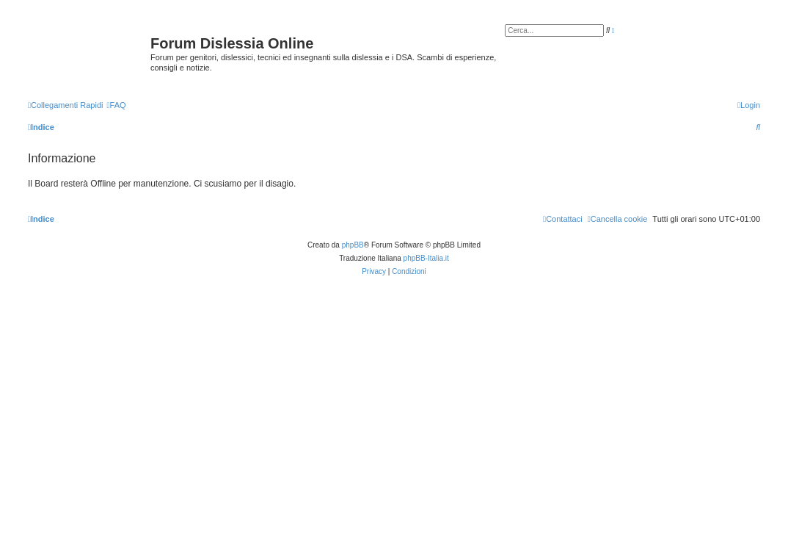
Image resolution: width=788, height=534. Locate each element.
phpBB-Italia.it (426, 258)
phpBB (353, 245)
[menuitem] (115, 105)
